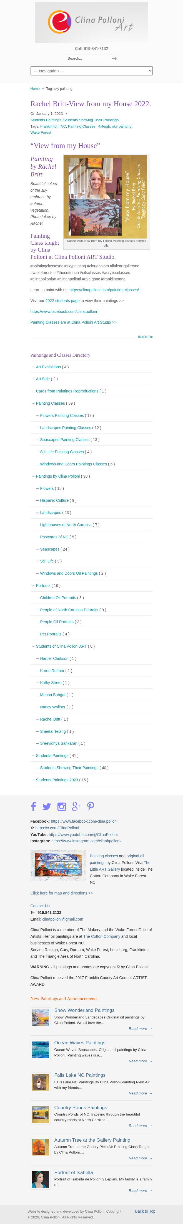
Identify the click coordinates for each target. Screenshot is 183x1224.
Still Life (51, 561)
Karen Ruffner (56, 671)
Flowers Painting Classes (67, 415)
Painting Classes (82, 126)
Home (35, 89)
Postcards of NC (58, 537)
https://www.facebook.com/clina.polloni (64, 311)
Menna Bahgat (57, 695)
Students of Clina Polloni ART (65, 646)
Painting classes (104, 856)
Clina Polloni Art (92, 22)
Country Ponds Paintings (80, 1107)
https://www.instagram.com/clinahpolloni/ (86, 841)
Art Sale (47, 379)
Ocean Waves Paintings (80, 1042)
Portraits (48, 585)
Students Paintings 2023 (62, 780)
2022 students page (63, 300)
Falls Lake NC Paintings (80, 1075)
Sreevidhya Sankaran (63, 743)
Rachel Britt (54, 719)
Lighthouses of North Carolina (70, 525)
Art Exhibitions (52, 367)
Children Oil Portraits (62, 598)
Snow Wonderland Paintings (84, 1010)
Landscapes (55, 513)
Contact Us (40, 906)
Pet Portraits (55, 634)
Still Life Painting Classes (66, 452)
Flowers (52, 488)
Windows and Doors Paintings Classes (77, 464)
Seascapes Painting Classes (70, 440)
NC (63, 126)
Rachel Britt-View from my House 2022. (91, 104)
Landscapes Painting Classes (70, 428)
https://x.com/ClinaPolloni (57, 828)
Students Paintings (46, 120)
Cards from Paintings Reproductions (71, 391)
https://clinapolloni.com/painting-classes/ (104, 290)
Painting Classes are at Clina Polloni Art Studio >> (74, 322)
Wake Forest (41, 132)
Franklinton (49, 126)
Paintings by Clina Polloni (63, 476)
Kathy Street (55, 683)
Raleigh (103, 126)
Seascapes (55, 549)
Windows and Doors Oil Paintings (73, 573)
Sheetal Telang (57, 731)
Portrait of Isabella (73, 1172)
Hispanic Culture (58, 500)
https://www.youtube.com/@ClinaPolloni (83, 834)
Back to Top (145, 337)
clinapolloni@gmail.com (62, 919)
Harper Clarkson (58, 658)
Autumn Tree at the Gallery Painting (92, 1140)
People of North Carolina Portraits (73, 610)
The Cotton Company (101, 936)
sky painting (122, 126)
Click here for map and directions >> (62, 893)
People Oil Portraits (61, 622)
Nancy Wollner (57, 707)
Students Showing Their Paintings (91, 120)
